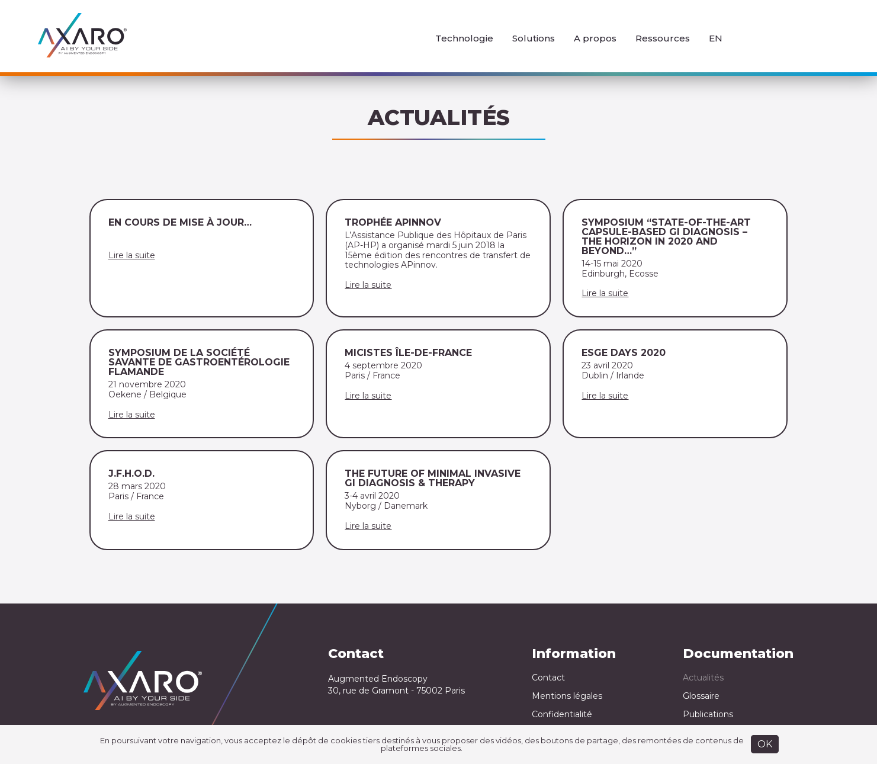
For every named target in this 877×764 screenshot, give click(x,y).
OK (764, 744)
